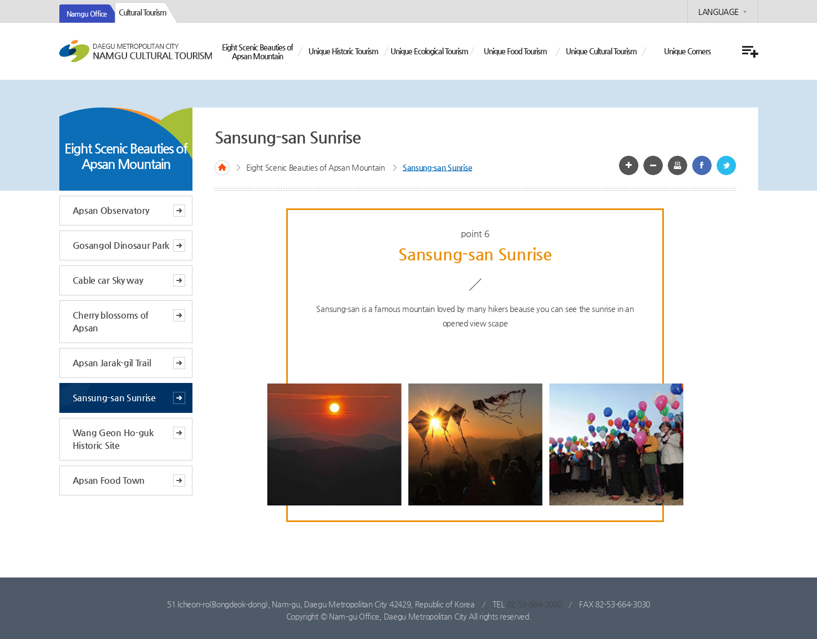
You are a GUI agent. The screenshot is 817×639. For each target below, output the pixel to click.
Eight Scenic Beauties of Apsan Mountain (257, 51)
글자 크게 (628, 165)
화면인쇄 (677, 165)
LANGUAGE (718, 11)
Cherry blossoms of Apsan (111, 321)
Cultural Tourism (142, 12)
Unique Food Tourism (515, 51)
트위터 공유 (726, 165)
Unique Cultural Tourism (601, 51)
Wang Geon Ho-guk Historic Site (113, 439)
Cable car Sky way (108, 280)
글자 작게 (653, 165)
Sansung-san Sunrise (114, 397)
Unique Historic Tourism (343, 51)
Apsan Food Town (109, 480)
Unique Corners (687, 51)
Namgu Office (86, 13)
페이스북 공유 (702, 165)
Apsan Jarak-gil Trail (112, 362)
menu (748, 52)
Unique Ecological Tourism (429, 51)
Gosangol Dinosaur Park (121, 245)
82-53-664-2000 (534, 604)
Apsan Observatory (111, 210)
